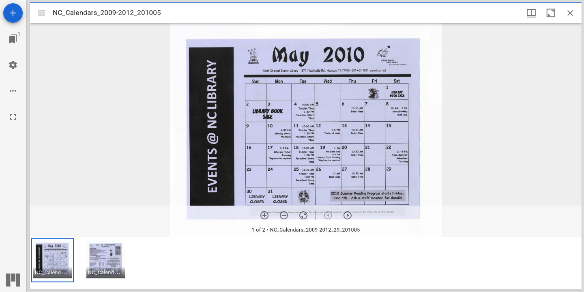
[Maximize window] (550, 13)
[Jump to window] (13, 39)
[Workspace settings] (13, 65)
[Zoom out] (284, 215)
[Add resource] (13, 13)
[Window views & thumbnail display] (531, 13)
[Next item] (347, 215)
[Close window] (570, 13)
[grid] (306, 263)
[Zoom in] (264, 215)
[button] (52, 260)
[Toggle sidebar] (41, 13)
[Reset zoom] (303, 215)
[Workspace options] (13, 91)
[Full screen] (13, 117)
